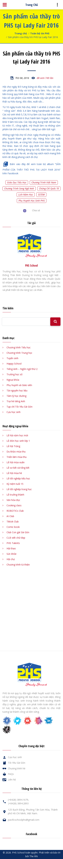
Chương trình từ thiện (18, 564)
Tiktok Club (13, 521)
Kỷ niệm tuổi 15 (15, 483)
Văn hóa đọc (13, 500)
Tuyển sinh (12, 358)
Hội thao (11, 548)
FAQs (11, 774)
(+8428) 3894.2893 (18, 803)
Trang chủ (20, 33)
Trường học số (14, 374)
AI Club (10, 516)
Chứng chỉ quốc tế (49, 188)
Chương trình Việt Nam (43, 182)
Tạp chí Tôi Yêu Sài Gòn (19, 406)
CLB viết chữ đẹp (16, 537)
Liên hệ (12, 779)
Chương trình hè (16, 768)
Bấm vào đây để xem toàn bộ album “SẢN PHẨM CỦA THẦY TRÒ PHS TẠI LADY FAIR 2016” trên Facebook (31, 168)
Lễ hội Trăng (13, 446)
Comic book (13, 526)
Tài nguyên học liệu (17, 390)
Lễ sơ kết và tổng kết (18, 467)
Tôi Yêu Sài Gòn (16, 762)
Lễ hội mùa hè (14, 473)
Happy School (14, 363)
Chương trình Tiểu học (19, 347)
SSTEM (41, 194)
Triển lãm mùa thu (17, 457)
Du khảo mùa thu (16, 451)
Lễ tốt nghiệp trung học (19, 489)
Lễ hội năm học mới (17, 435)
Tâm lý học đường (16, 395)
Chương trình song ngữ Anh (19, 188)
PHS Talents (13, 543)
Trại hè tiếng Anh (16, 401)
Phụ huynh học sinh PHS (31, 200)
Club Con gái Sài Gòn (18, 532)
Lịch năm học (25, 194)
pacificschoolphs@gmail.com (23, 819)
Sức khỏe (11, 553)
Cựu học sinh (13, 412)
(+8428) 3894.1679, (18, 799)
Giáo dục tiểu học (16, 182)
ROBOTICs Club (15, 510)
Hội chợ (11, 559)
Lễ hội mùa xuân (16, 462)
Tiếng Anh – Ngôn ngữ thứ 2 (22, 369)
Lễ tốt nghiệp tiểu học (18, 478)
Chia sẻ (36, 210)
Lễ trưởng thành (15, 494)
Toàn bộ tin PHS (39, 33)
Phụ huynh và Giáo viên (19, 385)
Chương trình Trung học (19, 352)
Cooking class (14, 505)
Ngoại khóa (13, 379)
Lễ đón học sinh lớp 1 (18, 440)
